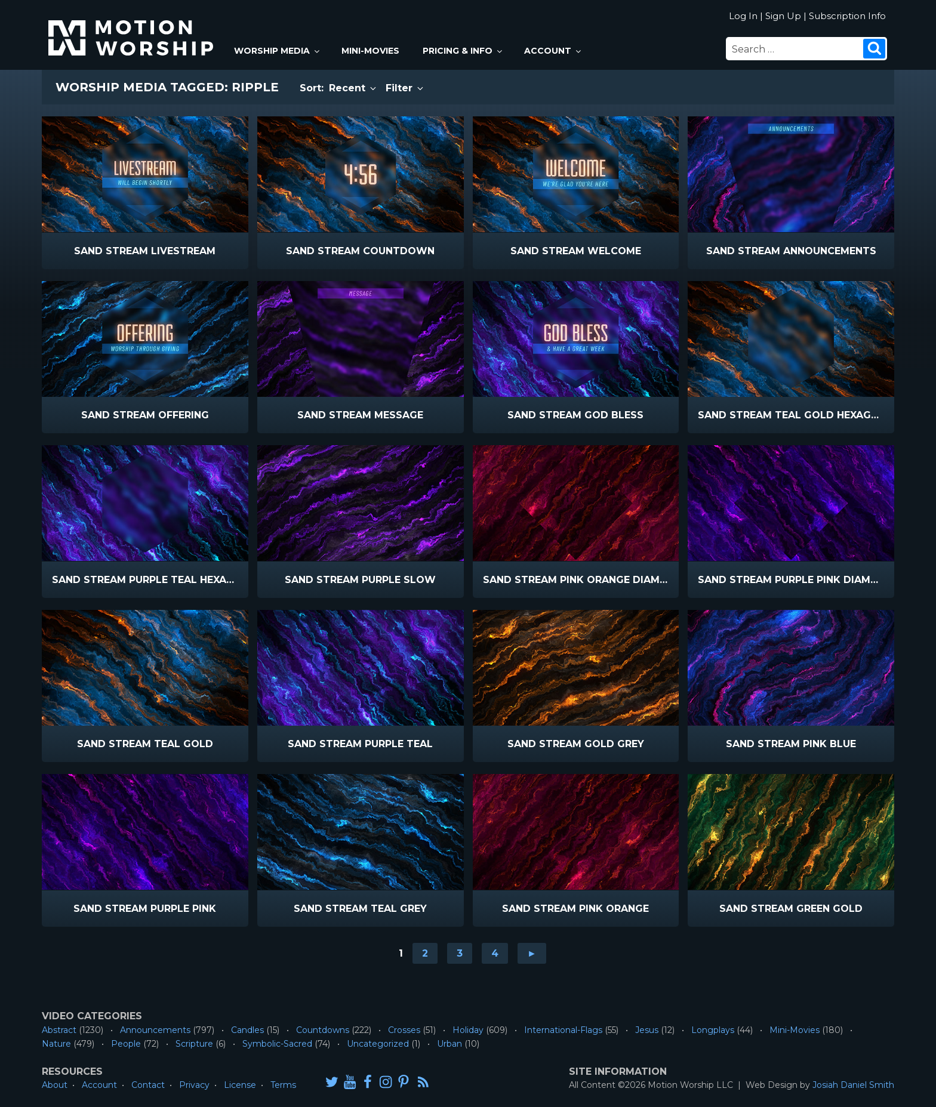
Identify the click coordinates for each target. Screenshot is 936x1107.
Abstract (59, 1030)
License (240, 1085)
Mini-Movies (370, 50)
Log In (743, 15)
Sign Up (783, 15)
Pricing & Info (463, 50)
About (54, 1085)
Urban (449, 1043)
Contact (148, 1085)
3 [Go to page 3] (460, 953)
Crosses (404, 1030)
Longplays (712, 1030)
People (126, 1043)
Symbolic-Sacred (277, 1043)
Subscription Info (847, 15)
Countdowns (322, 1030)
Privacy (194, 1085)
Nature (56, 1043)
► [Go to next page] (532, 953)
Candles (247, 1030)
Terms (283, 1085)
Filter (405, 88)
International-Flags (563, 1030)
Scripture (194, 1043)
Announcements (155, 1030)
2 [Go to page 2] (425, 953)
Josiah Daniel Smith (853, 1085)
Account (553, 50)
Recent (353, 88)
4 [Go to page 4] (494, 953)
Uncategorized (378, 1043)
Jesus (646, 1030)
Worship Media (277, 50)
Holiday (468, 1030)
